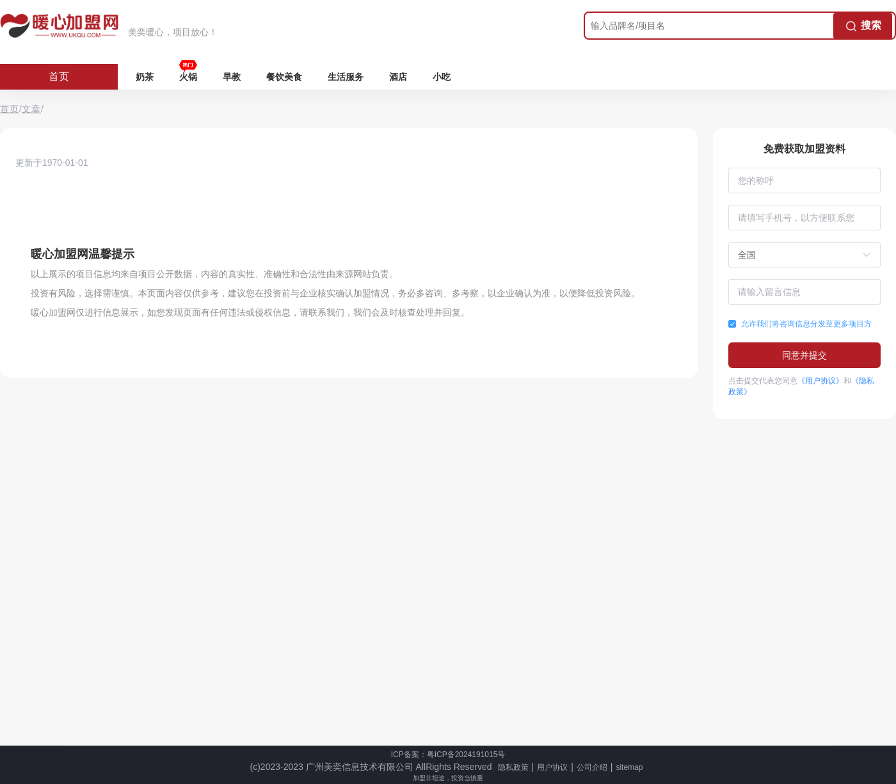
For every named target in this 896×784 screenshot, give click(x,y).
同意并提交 (804, 355)
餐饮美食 (284, 77)
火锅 (188, 77)
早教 (232, 77)
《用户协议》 (820, 380)
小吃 (442, 77)
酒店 (398, 77)
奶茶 (145, 77)
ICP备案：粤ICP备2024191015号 (448, 754)
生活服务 (346, 77)
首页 (59, 76)
